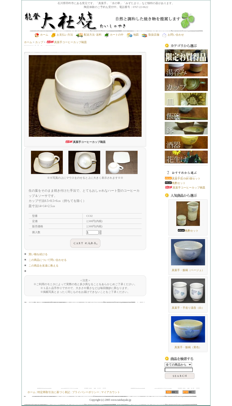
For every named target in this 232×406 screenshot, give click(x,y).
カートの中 (113, 34)
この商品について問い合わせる (48, 260)
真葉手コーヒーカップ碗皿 (66, 42)
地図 (132, 34)
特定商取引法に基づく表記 (53, 392)
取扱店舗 (150, 34)
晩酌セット (175, 183)
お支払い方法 (62, 34)
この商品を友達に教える (43, 265)
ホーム (41, 34)
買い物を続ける (38, 254)
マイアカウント (110, 392)
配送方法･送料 (89, 34)
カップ (39, 42)
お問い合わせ (173, 34)
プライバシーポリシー (85, 392)
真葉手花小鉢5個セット (183, 178)
